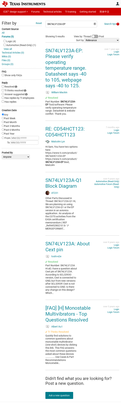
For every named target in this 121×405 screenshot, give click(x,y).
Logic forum (113, 54)
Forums (32, 11)
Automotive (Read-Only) (107, 181)
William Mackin (59, 92)
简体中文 (97, 11)
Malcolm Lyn (58, 141)
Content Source (10, 29)
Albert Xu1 (57, 326)
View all (8, 49)
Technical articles (48, 11)
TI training (66, 11)
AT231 (54, 193)
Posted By (7, 152)
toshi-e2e (56, 256)
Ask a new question (61, 395)
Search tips (110, 23)
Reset (39, 23)
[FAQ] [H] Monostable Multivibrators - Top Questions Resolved (68, 314)
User (117, 3)
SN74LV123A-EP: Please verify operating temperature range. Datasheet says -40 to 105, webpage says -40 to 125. (65, 68)
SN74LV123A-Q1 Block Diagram (63, 183)
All (3, 32)
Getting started (81, 11)
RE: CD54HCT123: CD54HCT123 (65, 132)
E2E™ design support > (14, 11)
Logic (116, 51)
